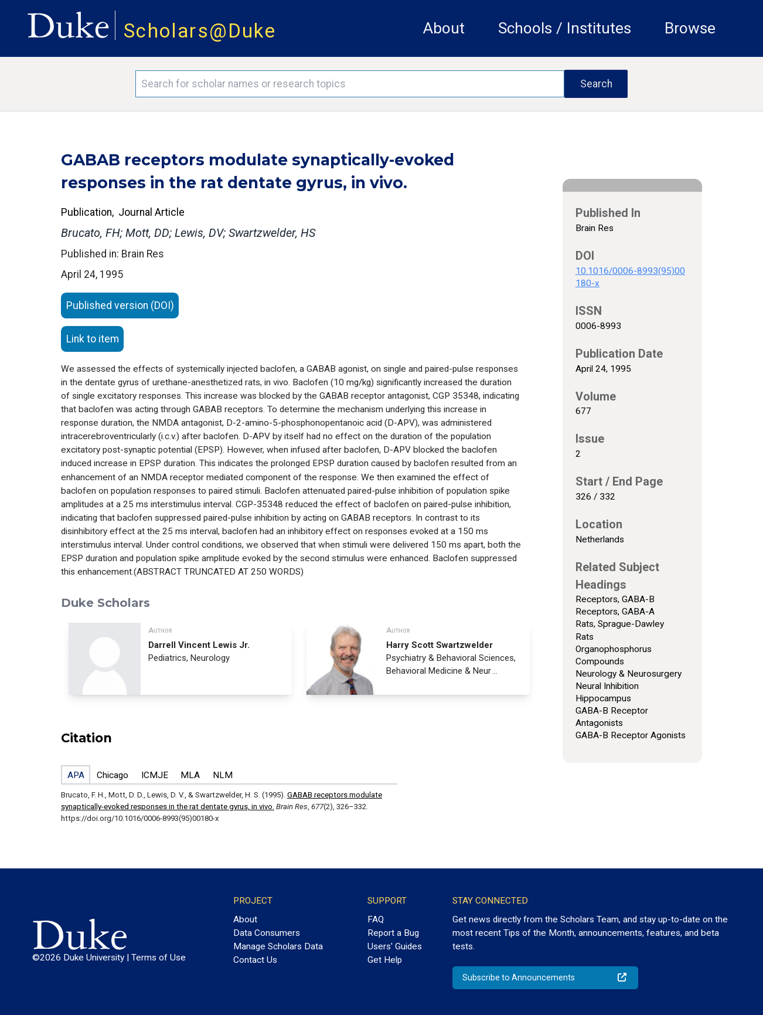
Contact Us (255, 960)
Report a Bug (393, 933)
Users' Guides (394, 946)
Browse (690, 28)
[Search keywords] (349, 83)
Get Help (384, 960)
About (444, 28)
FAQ (375, 919)
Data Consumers (266, 933)
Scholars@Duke (200, 30)
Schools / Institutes (564, 28)
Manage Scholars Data (278, 946)
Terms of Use (158, 957)
